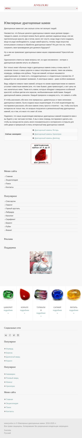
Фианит (9, 230)
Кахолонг (9, 216)
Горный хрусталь (13, 208)
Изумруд (9, 349)
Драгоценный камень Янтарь (47, 130)
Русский (7, 433)
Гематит (9, 205)
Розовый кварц (12, 378)
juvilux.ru (41, 5)
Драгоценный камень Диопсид (47, 138)
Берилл (9, 223)
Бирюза (9, 353)
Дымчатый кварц (13, 357)
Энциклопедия (12, 180)
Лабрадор (10, 212)
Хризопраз (10, 386)
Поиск (8, 184)
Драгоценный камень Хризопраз (48, 134)
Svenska (7, 430)
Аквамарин (10, 374)
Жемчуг (9, 382)
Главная (9, 176)
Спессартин (11, 201)
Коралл (9, 361)
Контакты (10, 187)
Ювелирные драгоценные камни (31, 423)
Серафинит (10, 219)
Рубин (8, 227)
